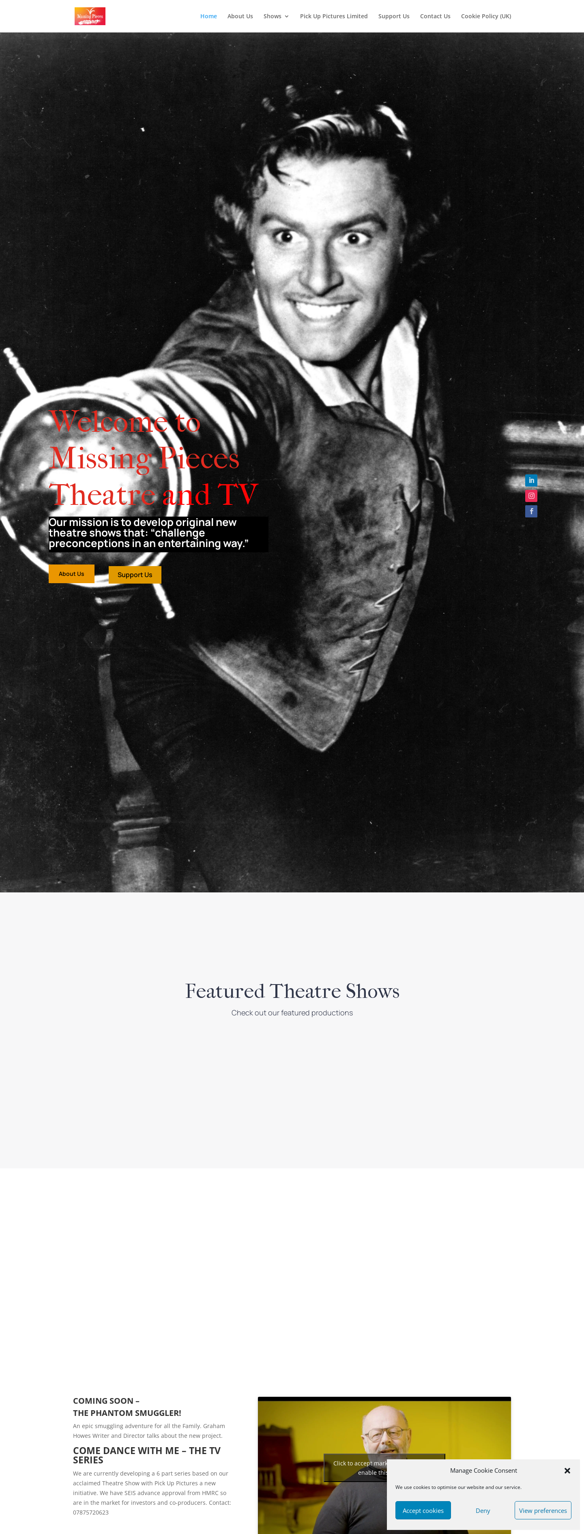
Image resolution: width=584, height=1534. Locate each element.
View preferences (543, 1510)
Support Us (394, 16)
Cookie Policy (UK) (486, 16)
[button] (567, 1471)
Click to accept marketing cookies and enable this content (384, 1467)
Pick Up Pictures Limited (334, 16)
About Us (240, 16)
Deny (483, 1510)
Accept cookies (423, 1510)
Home (208, 16)
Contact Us (435, 16)
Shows (272, 16)
